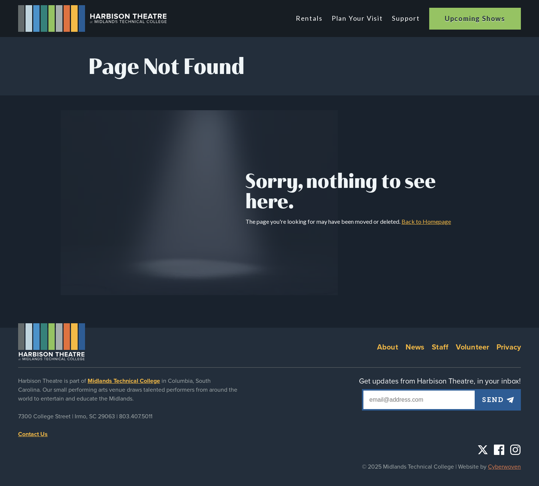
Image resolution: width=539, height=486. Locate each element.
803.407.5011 (135, 416)
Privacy (508, 347)
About (387, 347)
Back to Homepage (426, 221)
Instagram (515, 450)
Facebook (499, 450)
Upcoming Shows (475, 18)
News (415, 347)
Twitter (482, 450)
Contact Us (33, 434)
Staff (440, 347)
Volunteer (472, 347)
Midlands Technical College (124, 381)
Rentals (310, 18)
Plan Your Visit (357, 18)
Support (406, 18)
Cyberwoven (504, 466)
